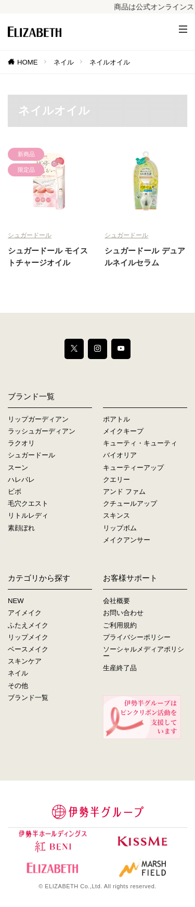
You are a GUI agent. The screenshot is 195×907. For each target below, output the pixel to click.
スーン (18, 467)
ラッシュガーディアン (41, 431)
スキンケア (25, 661)
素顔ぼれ (21, 528)
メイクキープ (123, 431)
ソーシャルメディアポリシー (143, 652)
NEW (16, 601)
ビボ (14, 491)
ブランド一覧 (28, 697)
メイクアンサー (126, 540)
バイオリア (120, 455)
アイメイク (25, 613)
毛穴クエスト (28, 503)
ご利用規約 (120, 625)
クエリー (116, 479)
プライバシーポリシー (137, 637)
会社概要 (116, 601)
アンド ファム (124, 491)
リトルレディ (28, 515)
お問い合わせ (123, 613)
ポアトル (116, 419)
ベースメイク (28, 649)
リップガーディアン (38, 419)
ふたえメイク (28, 625)
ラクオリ (21, 443)
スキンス (116, 515)
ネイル (64, 62)
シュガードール (29, 235)
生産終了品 (120, 668)
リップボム (120, 528)
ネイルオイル (109, 62)
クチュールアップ (130, 503)
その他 (18, 685)
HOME (27, 62)
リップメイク (28, 637)
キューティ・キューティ (140, 443)
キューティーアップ (133, 467)
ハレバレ (21, 479)
